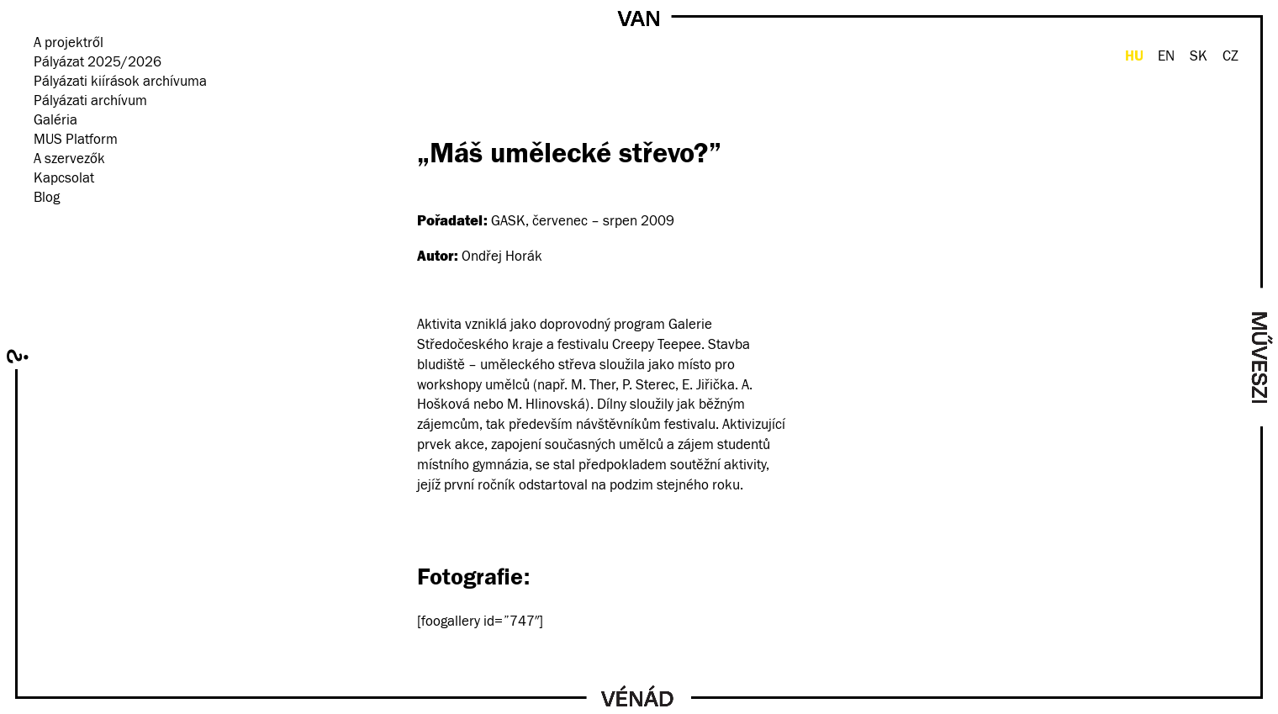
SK (1198, 57)
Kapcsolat (64, 179)
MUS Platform (76, 140)
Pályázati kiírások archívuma (120, 82)
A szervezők (69, 159)
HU (1134, 56)
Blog (47, 198)
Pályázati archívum (90, 101)
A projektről (68, 43)
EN (1166, 57)
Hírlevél (86, 223)
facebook (42, 223)
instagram (64, 223)
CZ (1230, 57)
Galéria (55, 121)
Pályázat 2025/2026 (97, 63)
